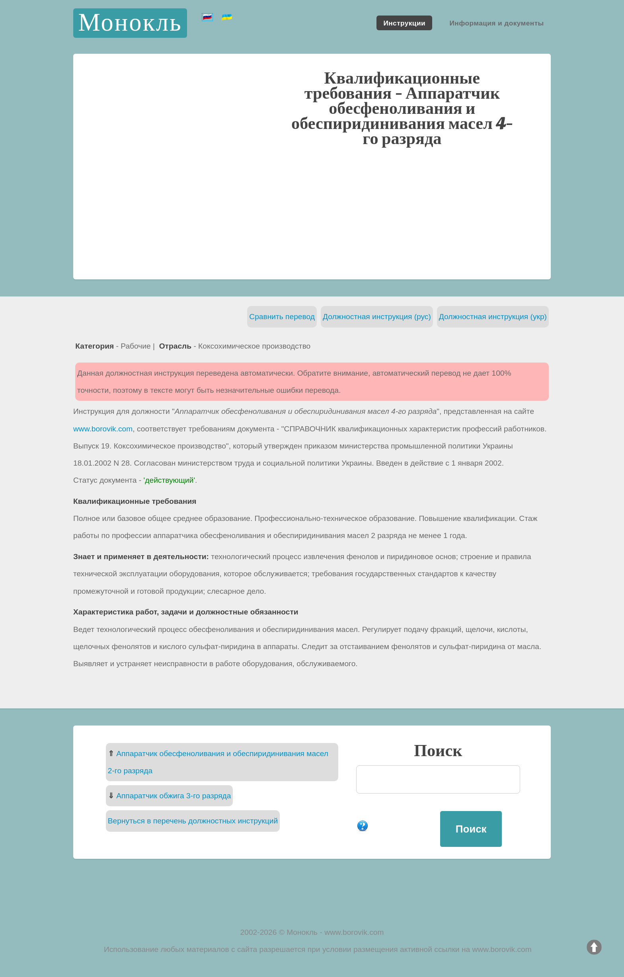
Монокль (130, 23)
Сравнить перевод (282, 316)
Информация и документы (496, 23)
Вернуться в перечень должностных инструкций (193, 821)
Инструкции (404, 23)
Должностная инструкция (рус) (377, 316)
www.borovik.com (103, 429)
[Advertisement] (312, 212)
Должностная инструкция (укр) (493, 316)
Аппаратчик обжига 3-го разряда (173, 796)
